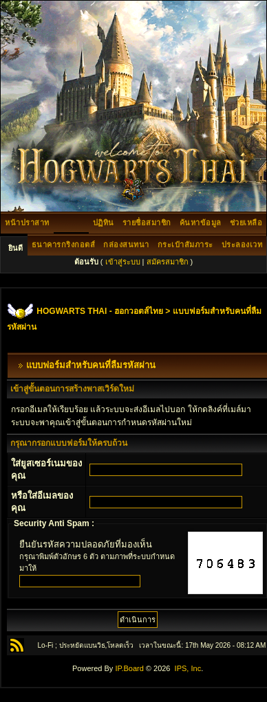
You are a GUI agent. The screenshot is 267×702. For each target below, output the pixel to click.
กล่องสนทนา (126, 244)
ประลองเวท (242, 244)
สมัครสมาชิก (168, 262)
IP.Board (129, 668)
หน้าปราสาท (27, 222)
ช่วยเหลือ (246, 222)
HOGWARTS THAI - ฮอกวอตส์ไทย (99, 311)
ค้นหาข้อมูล (201, 222)
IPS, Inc (188, 668)
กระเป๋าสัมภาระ (185, 244)
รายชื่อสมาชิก (146, 222)
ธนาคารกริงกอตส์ (64, 244)
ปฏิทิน (103, 222)
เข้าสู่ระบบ (122, 262)
